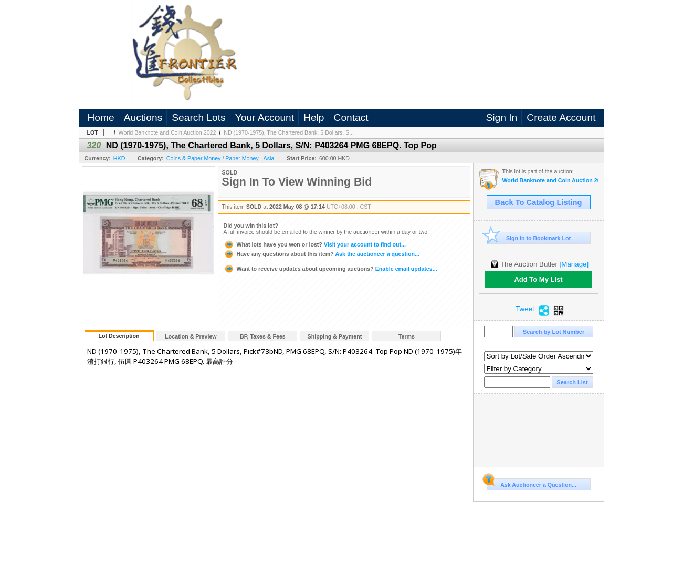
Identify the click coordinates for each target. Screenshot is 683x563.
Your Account (264, 117)
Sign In (502, 117)
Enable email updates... (330, 268)
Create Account (561, 117)
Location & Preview (190, 336)
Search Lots (198, 117)
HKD (119, 158)
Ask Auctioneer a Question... (531, 483)
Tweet (525, 309)
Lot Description (118, 336)
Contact (351, 117)
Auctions (143, 117)
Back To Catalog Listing (538, 202)
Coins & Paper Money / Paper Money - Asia (220, 158)
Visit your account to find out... (315, 244)
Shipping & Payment (335, 336)
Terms (406, 336)
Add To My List (538, 279)
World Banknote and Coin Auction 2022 (167, 132)
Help (313, 117)
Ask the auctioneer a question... (321, 254)
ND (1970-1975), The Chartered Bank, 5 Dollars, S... (289, 132)
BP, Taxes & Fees (263, 336)
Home (101, 117)
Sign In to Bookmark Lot (529, 238)
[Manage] (574, 264)
